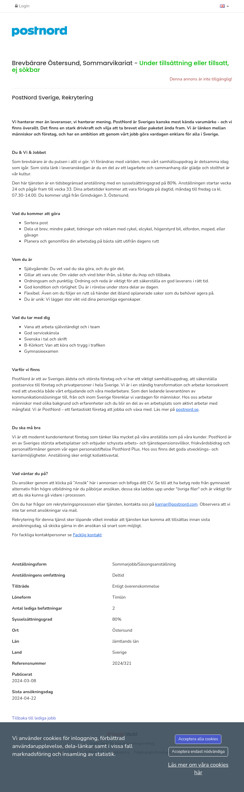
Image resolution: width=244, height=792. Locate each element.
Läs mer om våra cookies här (198, 768)
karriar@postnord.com (176, 504)
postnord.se (187, 409)
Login (22, 6)
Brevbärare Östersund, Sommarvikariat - (120, 66)
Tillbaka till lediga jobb (34, 718)
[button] (224, 6)
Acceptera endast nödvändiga (198, 751)
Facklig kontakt (87, 535)
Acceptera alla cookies (198, 739)
